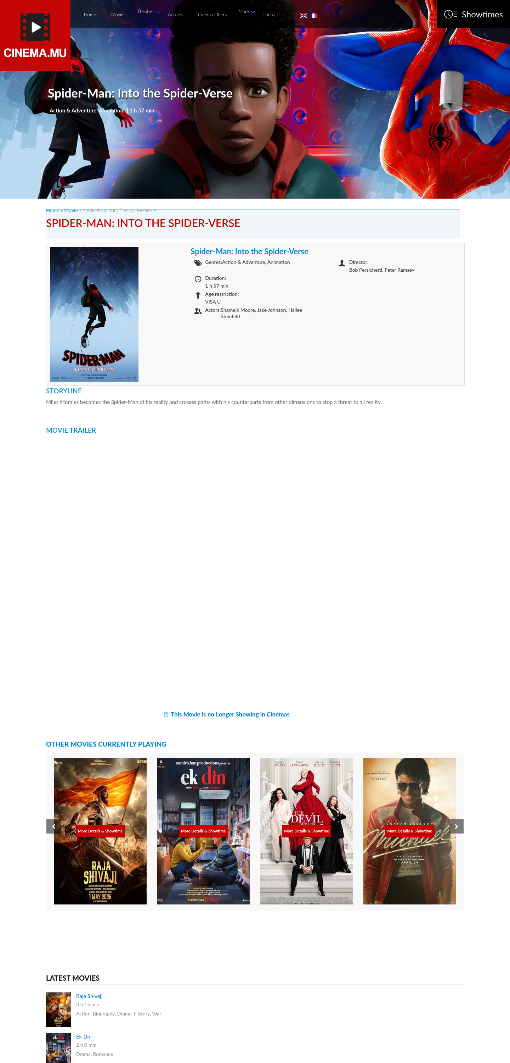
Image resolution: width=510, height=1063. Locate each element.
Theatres (146, 11)
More (243, 11)
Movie (71, 210)
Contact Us (273, 14)
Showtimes (482, 14)
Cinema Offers (212, 14)
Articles (175, 14)
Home (90, 14)
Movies (118, 14)
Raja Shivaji (89, 996)
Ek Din (84, 1036)
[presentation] (53, 826)
